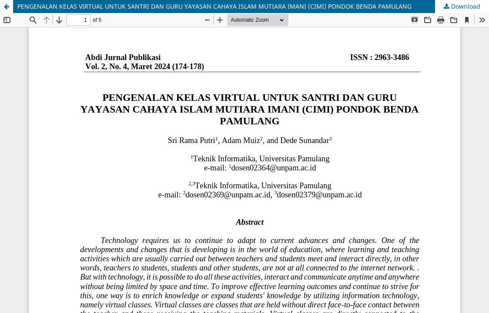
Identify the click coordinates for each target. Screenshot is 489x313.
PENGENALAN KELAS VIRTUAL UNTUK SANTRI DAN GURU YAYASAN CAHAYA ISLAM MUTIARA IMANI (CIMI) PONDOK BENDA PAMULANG (214, 6)
